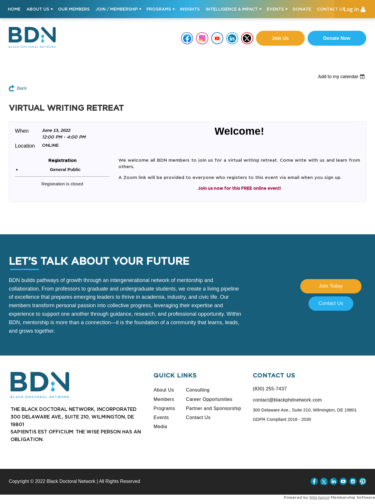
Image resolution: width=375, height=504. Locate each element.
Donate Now (336, 38)
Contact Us (330, 303)
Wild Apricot (319, 497)
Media (160, 426)
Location (25, 146)
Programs (164, 408)
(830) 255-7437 (270, 388)
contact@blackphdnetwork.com (287, 399)
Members (164, 399)
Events (161, 417)
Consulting (198, 389)
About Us (164, 389)
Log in (351, 9)
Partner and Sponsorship (213, 408)
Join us (280, 38)
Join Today (331, 286)
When (22, 131)
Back (22, 88)
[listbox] (346, 76)
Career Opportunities (209, 399)
